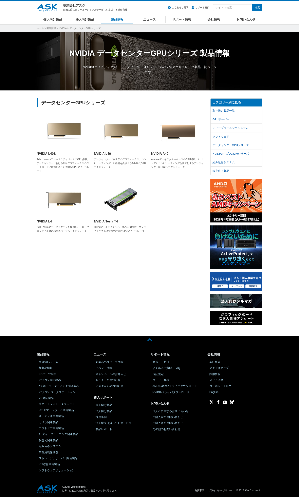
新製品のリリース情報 (109, 362)
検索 (257, 7)
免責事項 (199, 490)
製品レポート (104, 429)
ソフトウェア (221, 136)
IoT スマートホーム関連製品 (56, 410)
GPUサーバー (221, 119)
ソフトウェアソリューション (57, 470)
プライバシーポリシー (220, 490)
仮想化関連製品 (48, 440)
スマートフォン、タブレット (57, 404)
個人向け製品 (52, 19)
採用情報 (214, 374)
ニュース (149, 19)
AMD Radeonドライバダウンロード (175, 386)
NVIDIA (62, 28)
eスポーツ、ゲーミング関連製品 (59, 386)
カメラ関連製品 (48, 422)
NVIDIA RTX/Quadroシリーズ (231, 153)
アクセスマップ (219, 368)
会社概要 (214, 362)
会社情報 (214, 19)
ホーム (40, 28)
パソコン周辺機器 (50, 380)
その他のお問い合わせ (166, 429)
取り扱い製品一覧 (224, 110)
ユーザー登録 (161, 380)
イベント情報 (104, 368)
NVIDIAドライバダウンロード (171, 392)
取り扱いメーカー (50, 362)
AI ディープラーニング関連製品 (58, 434)
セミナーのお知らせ (108, 380)
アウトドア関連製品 (51, 428)
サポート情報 (181, 19)
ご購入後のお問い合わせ (168, 423)
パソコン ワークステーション (57, 392)
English (213, 392)
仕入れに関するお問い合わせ (171, 411)
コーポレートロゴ (220, 386)
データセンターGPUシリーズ (231, 145)
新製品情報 (46, 368)
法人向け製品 (84, 19)
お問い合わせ (245, 19)
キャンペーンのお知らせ (111, 374)
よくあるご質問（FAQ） (168, 368)
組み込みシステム (224, 162)
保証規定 (158, 374)
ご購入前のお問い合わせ (168, 417)
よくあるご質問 (180, 7)
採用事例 (101, 417)
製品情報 (117, 19)
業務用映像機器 (48, 452)
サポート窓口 (202, 7)
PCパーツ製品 (47, 374)
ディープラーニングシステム (231, 127)
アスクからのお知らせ (109, 386)
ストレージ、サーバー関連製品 (58, 458)
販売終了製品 (221, 170)
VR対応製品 (46, 398)
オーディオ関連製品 (51, 416)
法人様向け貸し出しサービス (114, 423)
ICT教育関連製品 (49, 464)
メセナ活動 (216, 380)
